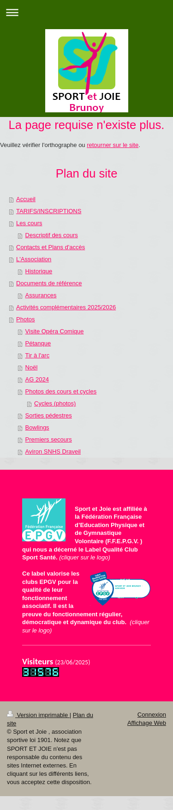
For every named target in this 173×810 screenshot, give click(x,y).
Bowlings (37, 427)
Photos (25, 319)
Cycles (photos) (55, 403)
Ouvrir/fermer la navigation (86, 12)
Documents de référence (49, 283)
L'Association (33, 259)
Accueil (26, 199)
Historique (39, 271)
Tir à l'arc (37, 355)
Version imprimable (38, 715)
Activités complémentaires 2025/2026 (66, 307)
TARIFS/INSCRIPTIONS (48, 211)
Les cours (29, 223)
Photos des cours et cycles (61, 391)
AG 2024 (37, 379)
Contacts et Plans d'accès (50, 247)
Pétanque (38, 343)
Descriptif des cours (51, 235)
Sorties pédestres (48, 415)
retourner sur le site (112, 144)
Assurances (41, 295)
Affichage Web (146, 722)
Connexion (151, 714)
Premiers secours (48, 439)
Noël (31, 367)
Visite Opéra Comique (54, 331)
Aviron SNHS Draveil (53, 451)
